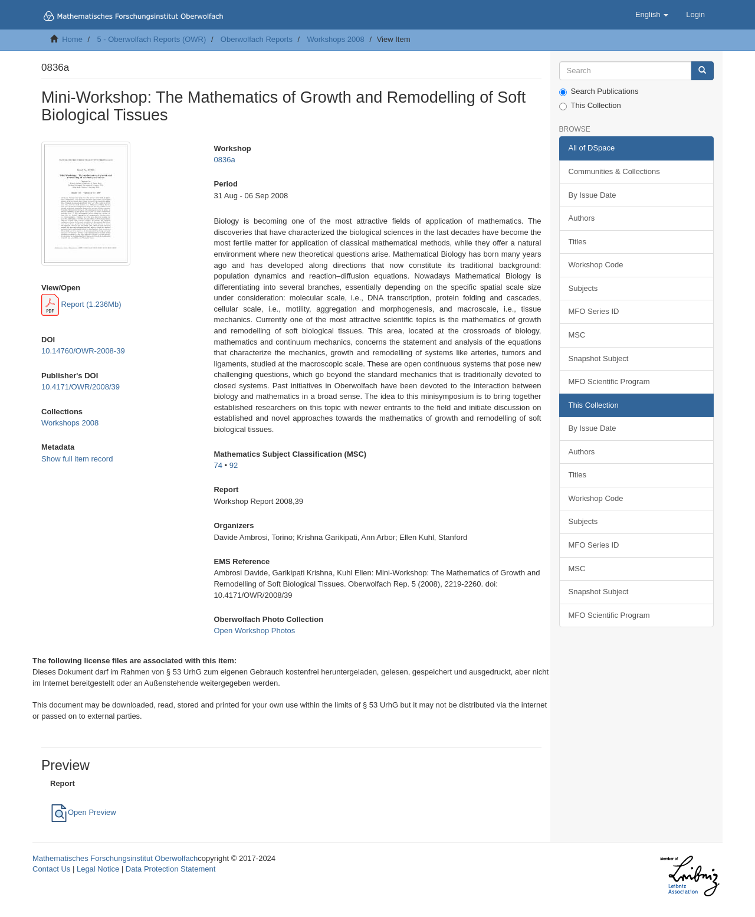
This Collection (590, 105)
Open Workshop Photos (254, 630)
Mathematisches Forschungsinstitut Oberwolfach (115, 858)
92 (233, 465)
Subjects (583, 288)
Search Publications (599, 91)
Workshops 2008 (335, 39)
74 (218, 465)
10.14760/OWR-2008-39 (83, 350)
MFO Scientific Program (609, 381)
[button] (651, 15)
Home (72, 39)
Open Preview (83, 812)
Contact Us (51, 868)
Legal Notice (98, 868)
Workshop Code (596, 264)
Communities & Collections (614, 171)
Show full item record (77, 458)
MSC (577, 334)
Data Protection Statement (170, 868)
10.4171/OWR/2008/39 (80, 386)
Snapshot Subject (599, 358)
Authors (582, 218)
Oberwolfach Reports (257, 39)
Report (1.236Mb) (81, 304)
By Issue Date (592, 195)
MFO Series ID (594, 311)
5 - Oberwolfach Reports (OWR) (151, 39)
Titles (578, 241)
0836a (224, 159)
